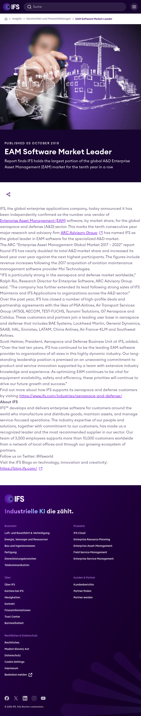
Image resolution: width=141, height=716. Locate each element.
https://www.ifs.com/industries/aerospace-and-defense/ (70, 396)
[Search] (75, 7)
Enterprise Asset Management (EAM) (33, 221)
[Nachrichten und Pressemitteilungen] (48, 19)
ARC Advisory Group (82, 233)
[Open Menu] (134, 7)
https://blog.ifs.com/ (21, 469)
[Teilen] (8, 194)
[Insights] (17, 19)
